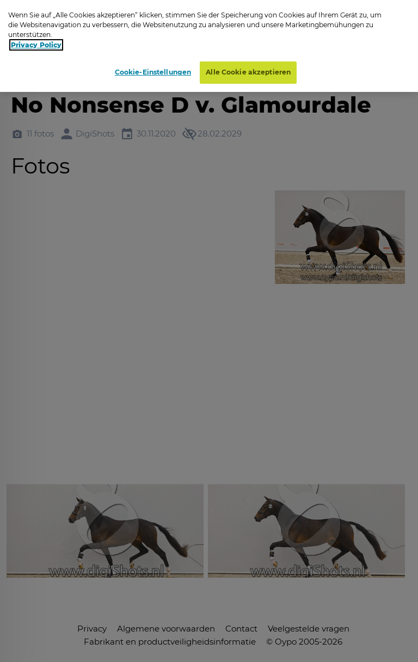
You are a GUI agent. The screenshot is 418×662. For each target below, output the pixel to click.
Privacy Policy (36, 45)
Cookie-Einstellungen (153, 72)
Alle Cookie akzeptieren (248, 72)
